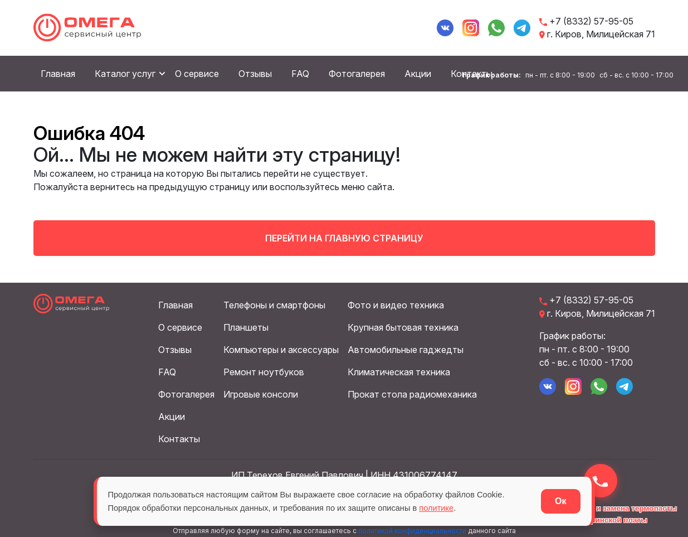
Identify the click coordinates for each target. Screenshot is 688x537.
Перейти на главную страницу (344, 236)
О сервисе (197, 74)
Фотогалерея (357, 74)
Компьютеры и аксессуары (281, 348)
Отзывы (255, 74)
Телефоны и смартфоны (274, 303)
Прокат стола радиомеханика (412, 392)
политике (501, 507)
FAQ (300, 74)
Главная (58, 74)
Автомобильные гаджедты (405, 348)
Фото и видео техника (396, 303)
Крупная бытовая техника (403, 325)
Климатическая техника (399, 370)
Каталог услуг (125, 74)
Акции (417, 74)
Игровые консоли (260, 392)
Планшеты (246, 325)
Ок (560, 501)
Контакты (179, 437)
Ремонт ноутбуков (263, 370)
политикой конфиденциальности (412, 529)
